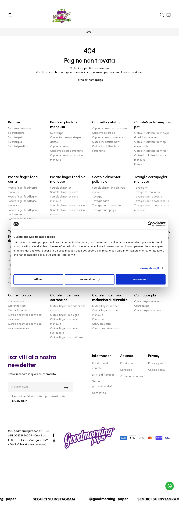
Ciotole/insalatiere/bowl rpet (151, 150)
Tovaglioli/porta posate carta (151, 201)
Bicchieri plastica (18, 146)
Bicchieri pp (56, 133)
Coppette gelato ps (103, 132)
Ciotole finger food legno (64, 315)
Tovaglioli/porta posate (148, 196)
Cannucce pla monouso (148, 301)
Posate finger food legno (22, 196)
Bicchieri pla (15, 141)
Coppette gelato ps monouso (109, 137)
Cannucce (98, 319)
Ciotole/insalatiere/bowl (106, 141)
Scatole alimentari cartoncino (67, 205)
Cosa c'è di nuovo (131, 376)
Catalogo (126, 369)
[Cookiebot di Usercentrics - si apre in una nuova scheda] (150, 224)
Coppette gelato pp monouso (109, 128)
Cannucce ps (141, 305)
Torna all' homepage (89, 79)
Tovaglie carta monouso (106, 205)
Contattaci (99, 392)
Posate (138, 164)
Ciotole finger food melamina (67, 337)
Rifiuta (38, 279)
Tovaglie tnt (141, 187)
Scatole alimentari (60, 187)
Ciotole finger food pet (105, 306)
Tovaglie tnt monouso (147, 192)
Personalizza (90, 279)
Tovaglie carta (100, 201)
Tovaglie (97, 196)
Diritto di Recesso (103, 374)
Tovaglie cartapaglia (104, 210)
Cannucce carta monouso (107, 328)
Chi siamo (126, 363)
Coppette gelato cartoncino (66, 150)
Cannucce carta (101, 323)
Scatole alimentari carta (64, 192)
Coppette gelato (60, 146)
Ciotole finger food (19, 310)
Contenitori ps (16, 301)
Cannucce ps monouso (147, 310)
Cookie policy (156, 369)
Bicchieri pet (15, 137)
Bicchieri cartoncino (19, 128)
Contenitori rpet (17, 305)
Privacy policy (157, 363)
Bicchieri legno (16, 132)
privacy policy (19, 401)
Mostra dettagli (149, 268)
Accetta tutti (140, 279)
